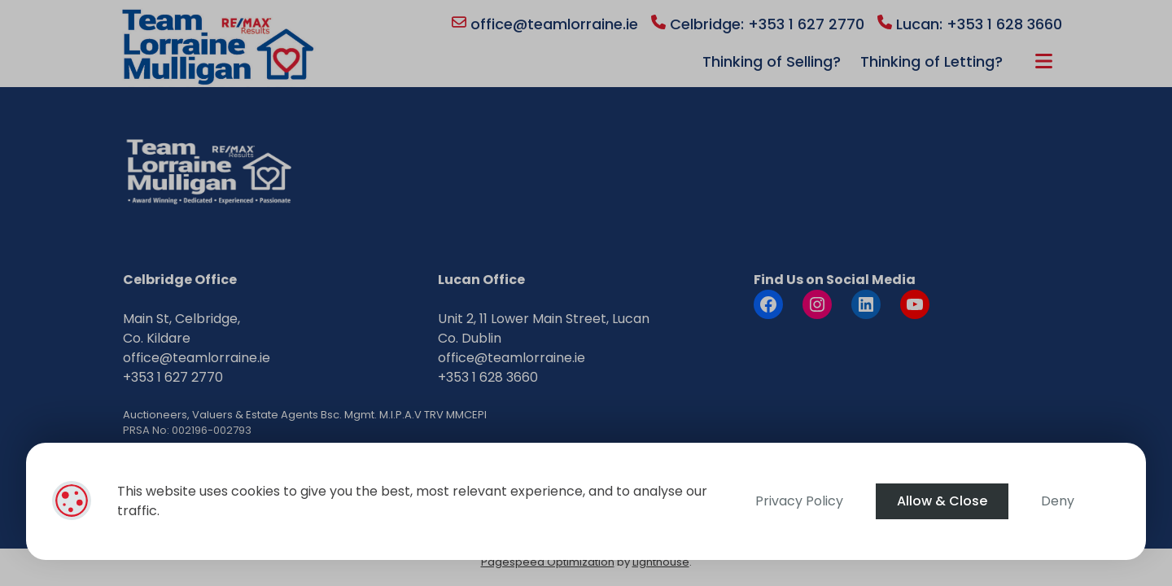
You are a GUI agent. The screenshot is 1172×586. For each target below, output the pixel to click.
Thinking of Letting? (931, 61)
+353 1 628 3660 (488, 377)
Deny (1057, 501)
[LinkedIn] (866, 304)
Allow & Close (942, 501)
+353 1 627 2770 (173, 377)
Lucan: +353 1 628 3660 (969, 24)
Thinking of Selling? (771, 61)
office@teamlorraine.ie (545, 24)
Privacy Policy (799, 501)
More (1043, 61)
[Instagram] (817, 304)
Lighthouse (660, 562)
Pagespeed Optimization (547, 562)
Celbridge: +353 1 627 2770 (757, 24)
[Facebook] (768, 304)
